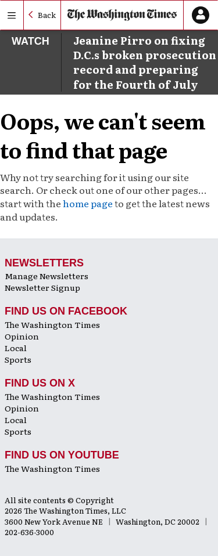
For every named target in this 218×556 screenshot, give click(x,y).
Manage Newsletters (46, 275)
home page (88, 203)
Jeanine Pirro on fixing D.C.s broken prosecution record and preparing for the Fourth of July (144, 62)
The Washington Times (52, 324)
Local (16, 347)
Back (47, 14)
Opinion (22, 336)
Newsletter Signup (42, 287)
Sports (18, 359)
